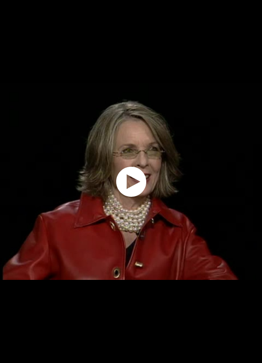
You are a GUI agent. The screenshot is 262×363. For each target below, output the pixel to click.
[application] (131, 181)
